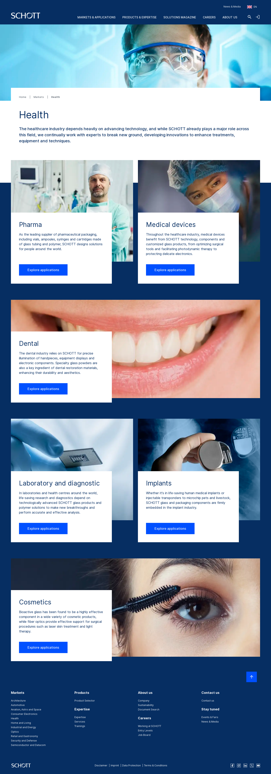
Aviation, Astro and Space (26, 709)
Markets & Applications (96, 17)
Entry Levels (145, 730)
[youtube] (258, 765)
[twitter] (252, 765)
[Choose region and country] (252, 6)
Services (79, 721)
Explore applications (43, 270)
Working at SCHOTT (149, 726)
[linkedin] (245, 765)
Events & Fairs (209, 717)
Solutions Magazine (179, 17)
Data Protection (131, 765)
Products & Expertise (139, 17)
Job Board (144, 734)
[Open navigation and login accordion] (257, 17)
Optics (15, 731)
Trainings (79, 726)
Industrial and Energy (23, 727)
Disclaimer (101, 765)
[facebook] (232, 765)
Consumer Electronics (24, 713)
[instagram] (239, 765)
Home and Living (21, 722)
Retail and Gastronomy (24, 736)
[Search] (249, 17)
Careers (209, 17)
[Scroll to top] (251, 677)
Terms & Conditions (155, 765)
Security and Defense (24, 740)
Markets (39, 97)
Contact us (207, 700)
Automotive (18, 705)
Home (23, 97)
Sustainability (146, 705)
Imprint (115, 765)
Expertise (80, 717)
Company (143, 700)
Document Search (148, 709)
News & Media (232, 6)
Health (15, 718)
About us (229, 17)
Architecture (18, 700)
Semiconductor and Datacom (28, 745)
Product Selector (84, 700)
